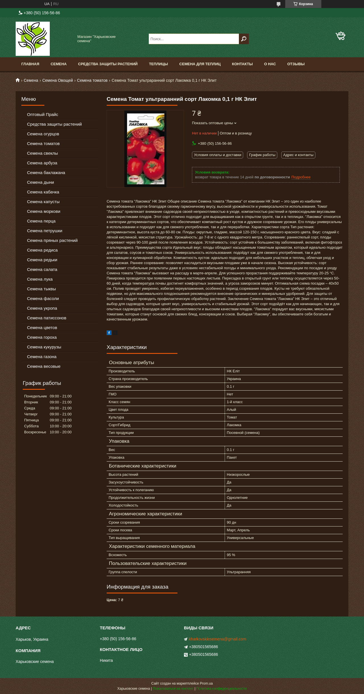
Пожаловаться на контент (173, 689)
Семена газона (42, 356)
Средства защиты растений (54, 124)
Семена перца (41, 221)
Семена (59, 64)
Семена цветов (42, 327)
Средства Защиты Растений (108, 64)
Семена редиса (42, 250)
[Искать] (244, 39)
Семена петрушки (44, 230)
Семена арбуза (42, 162)
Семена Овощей (57, 80)
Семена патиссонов (46, 317)
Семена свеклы (42, 153)
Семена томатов (92, 80)
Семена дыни (40, 182)
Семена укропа (42, 308)
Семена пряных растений (52, 240)
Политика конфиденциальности (221, 689)
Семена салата (42, 269)
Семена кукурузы (44, 346)
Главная (30, 64)
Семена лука (40, 279)
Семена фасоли (43, 298)
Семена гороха (42, 337)
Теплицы (158, 64)
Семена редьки (42, 259)
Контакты (242, 64)
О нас (270, 64)
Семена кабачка (43, 191)
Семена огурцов (43, 133)
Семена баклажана (46, 172)
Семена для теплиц (200, 64)
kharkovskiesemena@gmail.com (217, 639)
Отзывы (296, 64)
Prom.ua (206, 683)
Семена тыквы (41, 288)
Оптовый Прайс (42, 114)
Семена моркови (43, 211)
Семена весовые (44, 366)
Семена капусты (43, 201)
